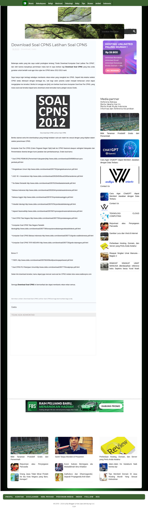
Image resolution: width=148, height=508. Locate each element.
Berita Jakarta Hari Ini (110, 104)
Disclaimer (32, 497)
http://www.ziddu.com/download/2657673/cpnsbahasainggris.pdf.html (48, 197)
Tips (83, 3)
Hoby (77, 3)
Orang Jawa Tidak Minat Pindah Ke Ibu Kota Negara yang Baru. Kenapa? (34, 476)
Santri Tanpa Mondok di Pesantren (69, 457)
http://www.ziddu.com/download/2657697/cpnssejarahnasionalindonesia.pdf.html (53, 211)
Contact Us (105, 186)
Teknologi (69, 3)
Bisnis (31, 3)
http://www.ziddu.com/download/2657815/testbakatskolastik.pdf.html (51, 183)
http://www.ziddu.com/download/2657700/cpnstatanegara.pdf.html (53, 218)
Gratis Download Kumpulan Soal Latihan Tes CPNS (74, 63)
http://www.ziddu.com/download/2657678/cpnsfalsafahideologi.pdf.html (50, 204)
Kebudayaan (41, 3)
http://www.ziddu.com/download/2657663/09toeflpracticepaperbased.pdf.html (45, 260)
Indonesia (107, 3)
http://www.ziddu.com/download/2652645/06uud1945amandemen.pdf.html (56, 176)
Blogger (72, 504)
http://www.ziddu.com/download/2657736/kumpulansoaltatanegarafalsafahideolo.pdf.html (49, 229)
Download (25, 49)
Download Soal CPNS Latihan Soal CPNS (37, 298)
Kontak (19, 497)
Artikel (98, 3)
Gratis (33, 49)
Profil (9, 497)
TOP (74, 506)
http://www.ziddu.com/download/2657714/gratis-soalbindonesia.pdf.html (67, 236)
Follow (88, 497)
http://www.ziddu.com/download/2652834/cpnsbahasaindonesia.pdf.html (51, 190)
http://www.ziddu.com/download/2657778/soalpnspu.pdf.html (58, 267)
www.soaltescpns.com (83, 274)
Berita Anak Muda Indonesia (113, 106)
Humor (90, 3)
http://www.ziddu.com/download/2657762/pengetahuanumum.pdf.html (52, 169)
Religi (50, 3)
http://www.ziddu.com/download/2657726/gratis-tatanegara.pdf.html (64, 243)
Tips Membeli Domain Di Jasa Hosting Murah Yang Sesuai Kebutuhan (123, 476)
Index (79, 497)
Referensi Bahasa (108, 102)
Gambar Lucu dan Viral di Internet (124, 233)
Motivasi (58, 3)
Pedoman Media (64, 497)
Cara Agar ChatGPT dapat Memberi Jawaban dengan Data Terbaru (124, 196)
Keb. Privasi (47, 497)
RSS (98, 497)
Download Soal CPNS (73, 67)
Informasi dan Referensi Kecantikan (117, 108)
